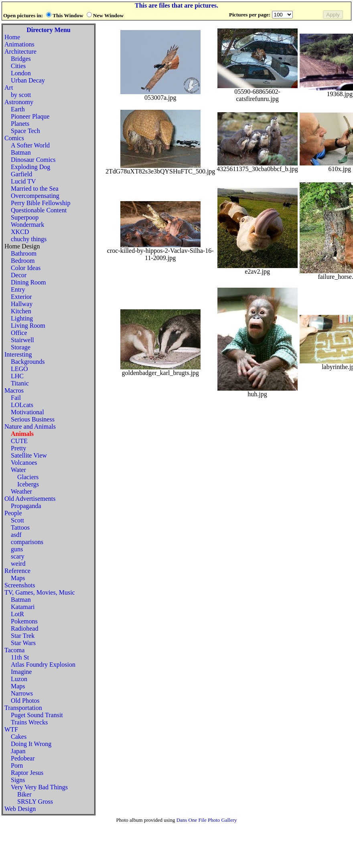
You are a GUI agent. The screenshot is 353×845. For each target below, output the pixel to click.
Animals (22, 433)
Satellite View (29, 455)
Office (19, 332)
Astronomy (18, 102)
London (21, 73)
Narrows (22, 693)
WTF (11, 729)
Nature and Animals (30, 426)
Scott (17, 520)
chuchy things (29, 239)
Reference (17, 570)
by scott (21, 94)
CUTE (19, 441)
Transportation (23, 707)
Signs (18, 779)
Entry (18, 289)
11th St (20, 657)
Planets (20, 123)
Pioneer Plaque (30, 116)
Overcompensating (35, 195)
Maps (18, 578)
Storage (20, 347)
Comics (14, 138)
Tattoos (20, 527)
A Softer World (30, 145)
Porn (17, 765)
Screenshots (19, 585)
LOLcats (22, 404)
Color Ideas (26, 267)
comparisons (27, 541)
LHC (17, 376)
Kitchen (21, 311)
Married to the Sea (35, 188)
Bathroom (24, 253)
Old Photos (25, 700)
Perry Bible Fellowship (40, 203)
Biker (24, 794)
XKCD (20, 231)
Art (8, 87)
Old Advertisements (30, 498)
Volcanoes (24, 462)
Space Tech (25, 130)
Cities (18, 66)
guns (17, 549)
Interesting (18, 354)
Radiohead (24, 628)
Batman (21, 152)
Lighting (22, 318)
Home (12, 37)
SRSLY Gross (35, 801)
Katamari (23, 606)
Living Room (28, 325)
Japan (18, 751)
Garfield (21, 174)
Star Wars (23, 642)
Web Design (20, 808)
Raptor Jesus (27, 772)
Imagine (21, 671)
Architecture (20, 51)
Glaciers (28, 477)
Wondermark (27, 224)
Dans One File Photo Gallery (206, 820)
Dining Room (28, 282)
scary (17, 556)
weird (18, 563)
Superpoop (25, 217)
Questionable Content (39, 210)
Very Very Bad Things (39, 787)
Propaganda (26, 505)
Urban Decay (28, 80)
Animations (19, 44)
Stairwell (22, 340)
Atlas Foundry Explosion (43, 664)
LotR (17, 614)
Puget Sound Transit (37, 715)
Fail (16, 397)
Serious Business (33, 419)
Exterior (21, 296)
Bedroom (23, 260)
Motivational (27, 412)
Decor (18, 275)
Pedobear (23, 758)
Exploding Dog (30, 166)
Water (18, 469)
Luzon (19, 679)
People (13, 513)
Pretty (18, 448)
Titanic (20, 383)
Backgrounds (28, 361)
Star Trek (22, 635)
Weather (21, 491)
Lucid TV (23, 181)
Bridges (21, 58)
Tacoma (14, 650)
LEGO (19, 368)
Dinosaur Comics (33, 159)
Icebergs (28, 484)
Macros (14, 390)
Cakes (18, 736)
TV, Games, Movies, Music (39, 592)
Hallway (21, 303)
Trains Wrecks (29, 722)
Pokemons (24, 621)
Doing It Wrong (31, 743)
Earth (18, 109)
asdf (16, 534)
